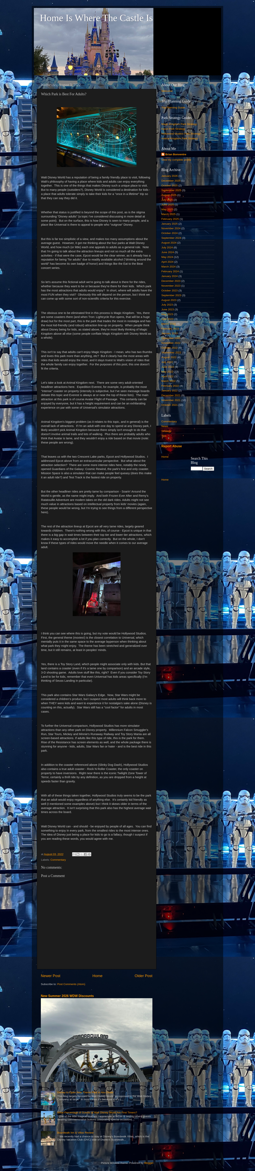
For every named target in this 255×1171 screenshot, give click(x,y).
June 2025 (167, 204)
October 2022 (169, 347)
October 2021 (169, 404)
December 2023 (170, 280)
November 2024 (170, 228)
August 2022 (169, 357)
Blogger (148, 1162)
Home (97, 976)
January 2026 (169, 175)
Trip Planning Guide (173, 107)
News (164, 426)
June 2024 (167, 252)
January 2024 (169, 276)
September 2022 (171, 352)
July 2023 (167, 304)
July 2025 (167, 199)
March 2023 (168, 323)
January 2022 (169, 390)
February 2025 (170, 218)
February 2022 (170, 385)
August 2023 (169, 300)
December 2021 (170, 395)
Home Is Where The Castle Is (96, 18)
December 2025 (170, 180)
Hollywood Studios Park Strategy (181, 133)
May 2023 (167, 314)
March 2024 (168, 266)
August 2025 (169, 195)
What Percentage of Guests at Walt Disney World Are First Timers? (97, 1112)
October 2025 (169, 185)
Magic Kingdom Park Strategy (179, 124)
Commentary (58, 859)
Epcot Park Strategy (173, 128)
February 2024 (170, 271)
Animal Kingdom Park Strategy (179, 138)
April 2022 (167, 376)
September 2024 (171, 237)
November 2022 (170, 342)
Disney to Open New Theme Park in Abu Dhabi (85, 1092)
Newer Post (50, 976)
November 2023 (170, 285)
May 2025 (167, 209)
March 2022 (168, 381)
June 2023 (167, 309)
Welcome (167, 90)
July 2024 (167, 247)
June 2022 (167, 366)
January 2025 (169, 223)
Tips (163, 435)
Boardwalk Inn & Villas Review (75, 1132)
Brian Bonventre (175, 154)
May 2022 (167, 371)
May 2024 (167, 257)
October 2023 (169, 290)
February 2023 (170, 328)
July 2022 (167, 362)
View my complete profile (176, 159)
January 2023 (169, 333)
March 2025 (168, 214)
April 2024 (167, 261)
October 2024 (169, 233)
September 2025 (171, 190)
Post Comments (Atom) (71, 984)
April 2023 (167, 319)
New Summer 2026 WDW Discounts (67, 996)
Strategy (166, 431)
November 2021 (170, 400)
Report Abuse (171, 446)
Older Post (143, 976)
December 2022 (170, 338)
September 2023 (171, 295)
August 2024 (169, 242)
